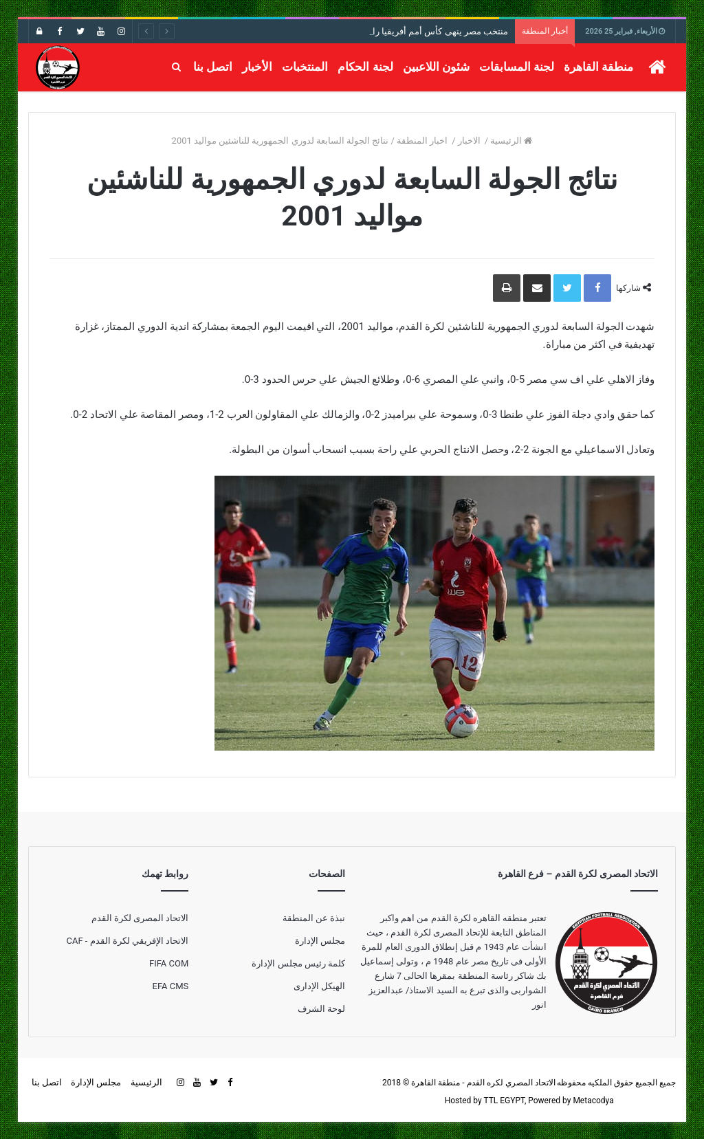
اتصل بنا (212, 67)
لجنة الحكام (365, 67)
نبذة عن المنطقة (314, 918)
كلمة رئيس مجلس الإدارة (298, 963)
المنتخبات (305, 67)
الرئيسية (511, 140)
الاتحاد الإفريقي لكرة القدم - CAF (127, 941)
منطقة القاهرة (598, 67)
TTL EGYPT (504, 1100)
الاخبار (470, 140)
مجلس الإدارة (320, 941)
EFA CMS (171, 986)
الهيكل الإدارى (319, 986)
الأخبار (257, 67)
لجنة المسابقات (516, 67)
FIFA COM (168, 963)
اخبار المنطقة (423, 140)
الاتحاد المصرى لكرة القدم (140, 918)
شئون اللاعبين (436, 67)
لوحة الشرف (321, 1009)
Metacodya (593, 1100)
